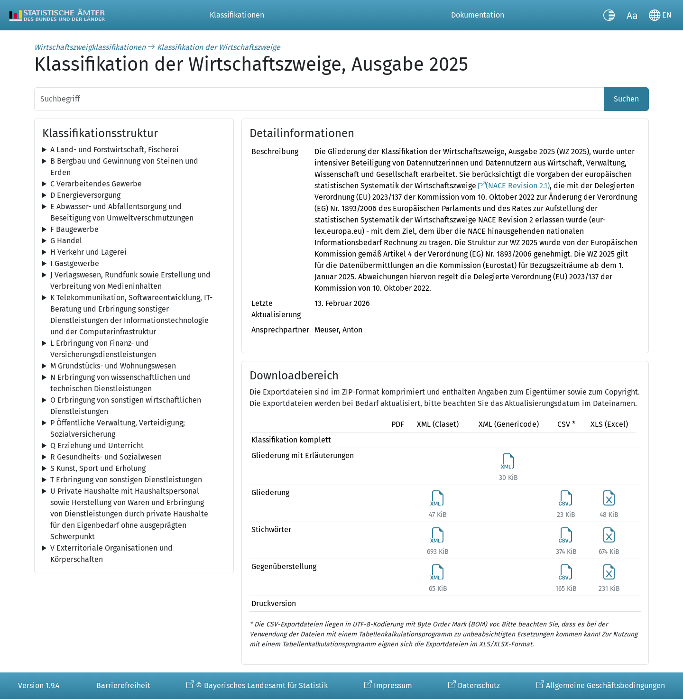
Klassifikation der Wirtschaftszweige (218, 47)
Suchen (626, 98)
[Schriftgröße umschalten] (631, 15)
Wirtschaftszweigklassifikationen (90, 47)
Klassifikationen (237, 14)
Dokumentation (477, 14)
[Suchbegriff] (319, 99)
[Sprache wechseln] (660, 15)
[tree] (134, 150)
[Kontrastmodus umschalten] (609, 15)
